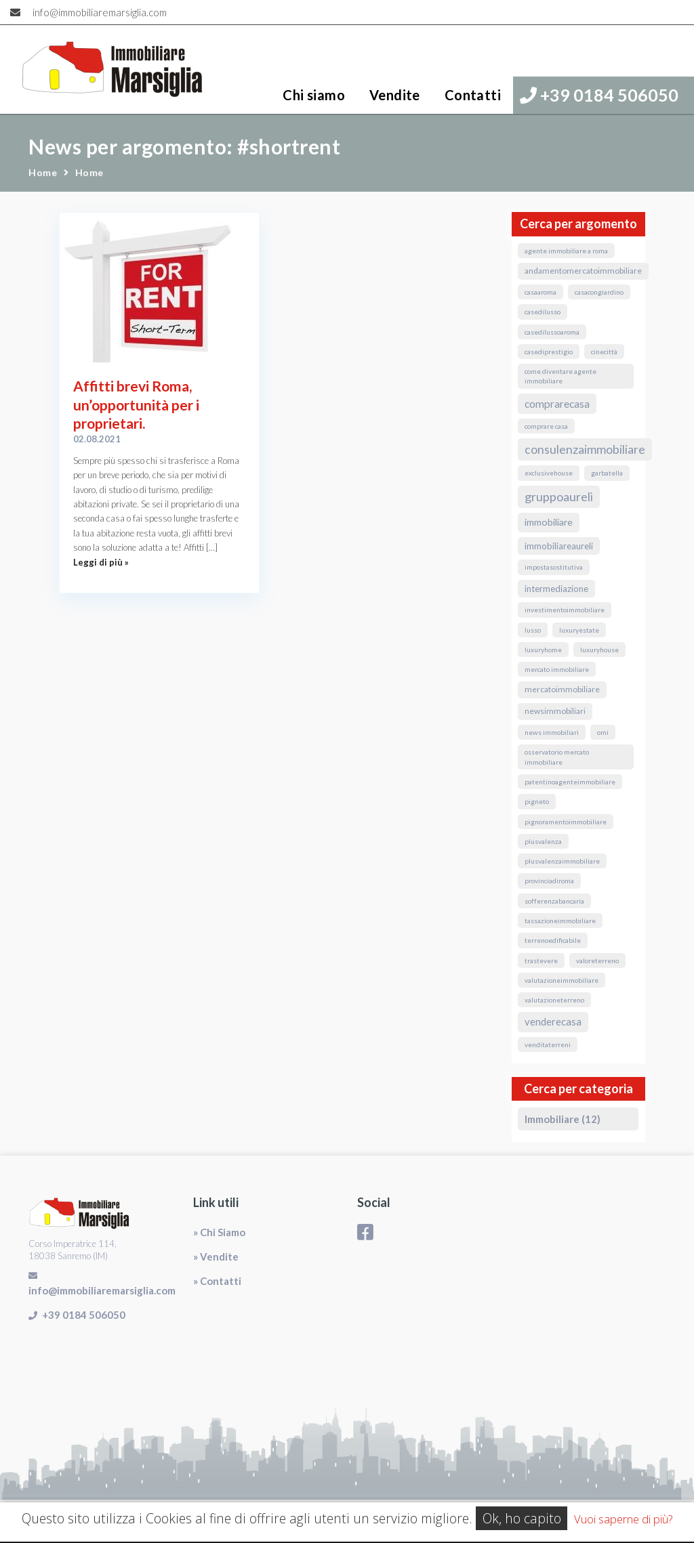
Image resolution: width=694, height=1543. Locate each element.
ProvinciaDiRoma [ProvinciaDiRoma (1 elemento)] (549, 880)
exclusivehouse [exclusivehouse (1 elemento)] (549, 473)
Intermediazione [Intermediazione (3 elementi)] (556, 588)
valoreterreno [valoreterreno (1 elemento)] (597, 960)
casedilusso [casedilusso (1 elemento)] (542, 312)
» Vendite (216, 1256)
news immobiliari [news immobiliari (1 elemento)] (552, 732)
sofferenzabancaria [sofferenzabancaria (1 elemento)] (554, 901)
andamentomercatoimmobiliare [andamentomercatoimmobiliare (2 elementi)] (583, 271)
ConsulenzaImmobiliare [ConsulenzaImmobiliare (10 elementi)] (585, 449)
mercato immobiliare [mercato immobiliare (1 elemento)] (557, 669)
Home (42, 172)
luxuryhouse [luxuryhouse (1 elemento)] (599, 650)
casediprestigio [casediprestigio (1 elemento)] (549, 351)
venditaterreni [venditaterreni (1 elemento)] (548, 1044)
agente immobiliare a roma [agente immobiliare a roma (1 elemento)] (566, 251)
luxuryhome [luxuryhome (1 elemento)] (543, 650)
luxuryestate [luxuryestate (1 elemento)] (579, 630)
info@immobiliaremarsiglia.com (100, 12)
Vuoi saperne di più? (623, 1519)
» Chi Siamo (219, 1232)
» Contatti (217, 1281)
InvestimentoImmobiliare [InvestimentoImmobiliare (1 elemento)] (565, 610)
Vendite (394, 95)
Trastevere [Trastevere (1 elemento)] (541, 960)
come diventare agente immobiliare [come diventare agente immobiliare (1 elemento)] (560, 376)
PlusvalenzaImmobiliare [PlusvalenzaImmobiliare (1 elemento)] (562, 861)
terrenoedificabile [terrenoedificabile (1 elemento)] (553, 940)
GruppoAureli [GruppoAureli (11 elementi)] (559, 496)
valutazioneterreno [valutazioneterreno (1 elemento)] (554, 1000)
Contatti (473, 95)
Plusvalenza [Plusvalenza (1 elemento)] (543, 841)
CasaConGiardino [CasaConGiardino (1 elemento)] (599, 292)
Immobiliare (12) (562, 1119)
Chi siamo (314, 95)
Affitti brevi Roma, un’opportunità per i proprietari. (136, 404)
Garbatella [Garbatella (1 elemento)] (607, 473)
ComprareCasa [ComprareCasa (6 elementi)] (557, 404)
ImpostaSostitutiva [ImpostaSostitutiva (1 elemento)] (554, 567)
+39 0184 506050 (599, 95)
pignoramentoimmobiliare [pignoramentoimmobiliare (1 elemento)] (566, 822)
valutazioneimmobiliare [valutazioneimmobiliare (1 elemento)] (561, 980)
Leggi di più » (101, 562)
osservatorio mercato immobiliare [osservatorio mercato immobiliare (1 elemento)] (557, 756)
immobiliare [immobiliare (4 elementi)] (549, 522)
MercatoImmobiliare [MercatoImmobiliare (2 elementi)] (562, 689)
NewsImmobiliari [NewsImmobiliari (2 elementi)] (555, 711)
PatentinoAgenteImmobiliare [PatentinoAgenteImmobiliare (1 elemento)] (570, 782)
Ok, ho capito (522, 1518)
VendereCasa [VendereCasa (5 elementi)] (553, 1021)
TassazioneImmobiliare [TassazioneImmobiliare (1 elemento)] (560, 920)
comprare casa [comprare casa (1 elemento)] (546, 426)
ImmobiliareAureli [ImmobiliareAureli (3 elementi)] (559, 546)
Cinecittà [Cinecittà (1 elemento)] (604, 351)
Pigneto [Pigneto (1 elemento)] (537, 801)
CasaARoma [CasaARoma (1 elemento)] (540, 292)
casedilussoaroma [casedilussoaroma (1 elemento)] (552, 332)
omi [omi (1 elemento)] (603, 732)
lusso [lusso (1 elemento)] (533, 630)
